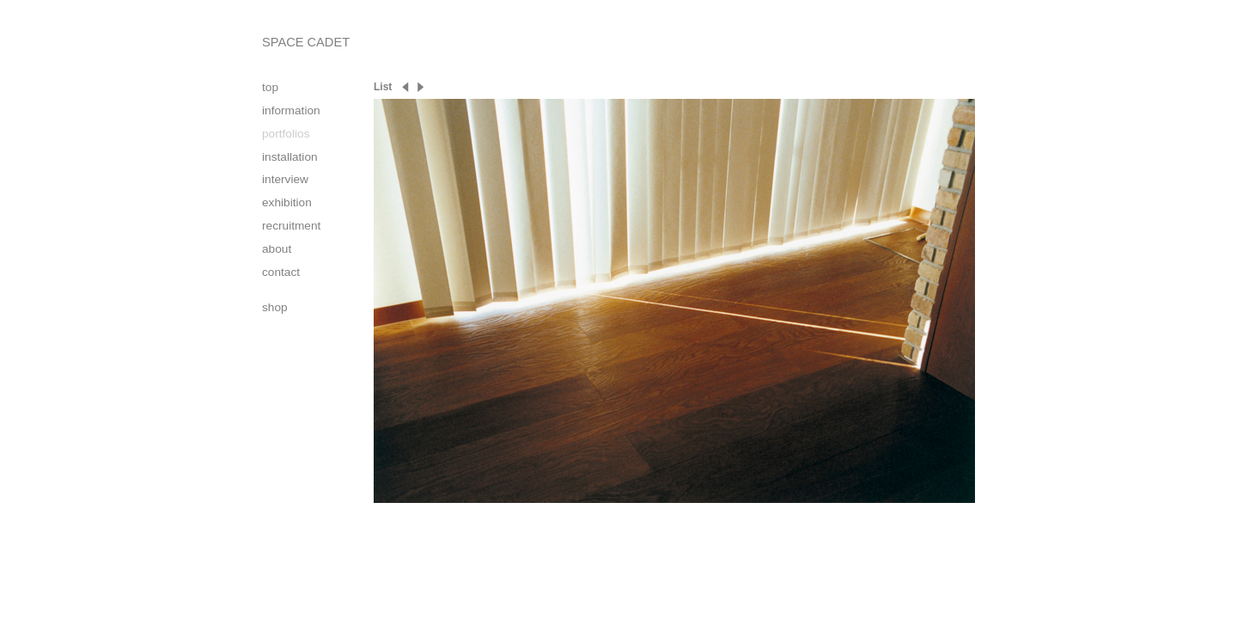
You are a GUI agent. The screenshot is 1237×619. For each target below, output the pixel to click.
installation (290, 156)
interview (285, 179)
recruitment (291, 225)
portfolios (285, 133)
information (291, 110)
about (276, 248)
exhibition (287, 202)
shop (275, 307)
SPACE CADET (306, 42)
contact (281, 272)
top (270, 87)
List (383, 87)
